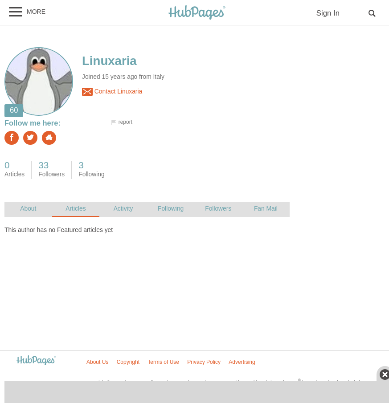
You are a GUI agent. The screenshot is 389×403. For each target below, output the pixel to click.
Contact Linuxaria (112, 91)
